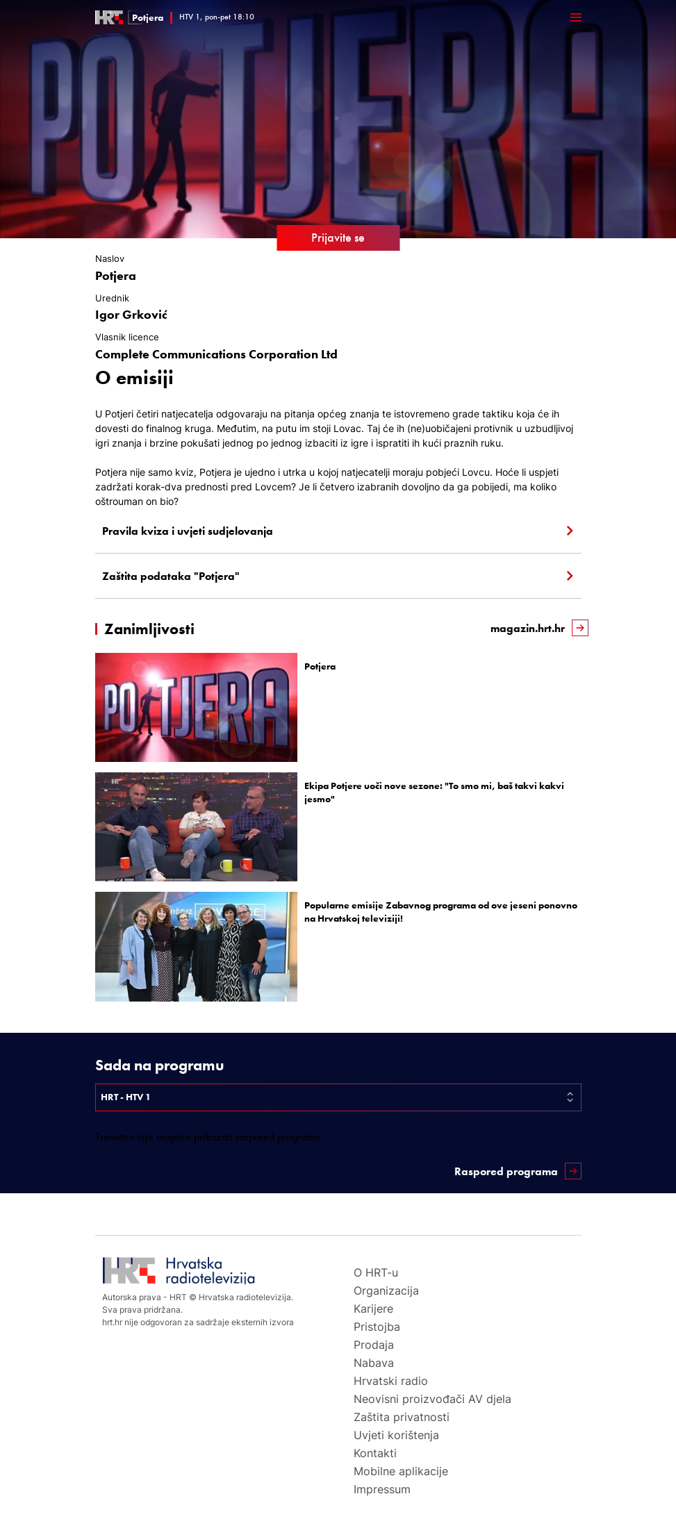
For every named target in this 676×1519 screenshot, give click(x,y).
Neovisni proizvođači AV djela (432, 1399)
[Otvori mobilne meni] (576, 17)
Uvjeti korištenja (396, 1435)
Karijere (373, 1308)
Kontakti (375, 1453)
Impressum (382, 1489)
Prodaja (374, 1345)
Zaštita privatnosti (402, 1417)
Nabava (374, 1363)
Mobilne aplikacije (401, 1471)
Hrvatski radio (391, 1381)
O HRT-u (376, 1272)
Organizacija (386, 1290)
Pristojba (377, 1327)
